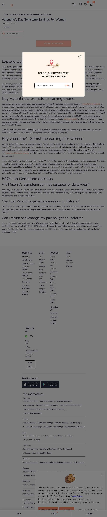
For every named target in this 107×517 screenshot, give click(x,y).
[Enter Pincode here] (48, 85)
